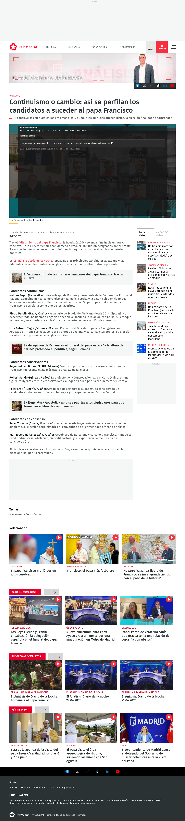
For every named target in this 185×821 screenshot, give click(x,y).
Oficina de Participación (21, 803)
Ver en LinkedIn (108, 771)
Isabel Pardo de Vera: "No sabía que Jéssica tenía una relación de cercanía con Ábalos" (146, 610)
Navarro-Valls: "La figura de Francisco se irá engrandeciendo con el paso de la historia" (149, 549)
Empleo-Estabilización (117, 800)
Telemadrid (25, 787)
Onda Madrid (99, 47)
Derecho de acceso (95, 800)
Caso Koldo (129, 628)
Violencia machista (159, 242)
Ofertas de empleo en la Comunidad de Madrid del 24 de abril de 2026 (141, 348)
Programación (128, 47)
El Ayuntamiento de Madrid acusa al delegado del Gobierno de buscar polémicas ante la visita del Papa (146, 728)
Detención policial (159, 322)
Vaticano (14, 96)
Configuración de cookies (82, 803)
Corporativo (18, 795)
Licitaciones (136, 800)
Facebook (137, 85)
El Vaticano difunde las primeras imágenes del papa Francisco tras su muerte (17, 278)
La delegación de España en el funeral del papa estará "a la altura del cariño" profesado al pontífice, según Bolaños (17, 349)
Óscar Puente (74, 628)
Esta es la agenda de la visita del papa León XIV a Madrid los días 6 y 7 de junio (35, 728)
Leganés (153, 303)
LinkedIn (165, 86)
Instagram (151, 86)
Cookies (64, 803)
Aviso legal (52, 803)
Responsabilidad (34, 800)
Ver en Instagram (87, 771)
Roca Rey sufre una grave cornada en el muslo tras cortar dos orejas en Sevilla (141, 287)
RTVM (13, 782)
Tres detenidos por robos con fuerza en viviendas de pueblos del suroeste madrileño (141, 325)
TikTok (158, 85)
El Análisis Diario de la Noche (32, 260)
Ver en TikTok (97, 772)
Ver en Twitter (77, 772)
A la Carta (74, 47)
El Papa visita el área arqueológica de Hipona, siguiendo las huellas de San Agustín (91, 728)
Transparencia (52, 800)
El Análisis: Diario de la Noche (29, 692)
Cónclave (37, 515)
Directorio (66, 800)
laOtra (51, 787)
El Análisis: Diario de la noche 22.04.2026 (91, 675)
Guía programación (65, 787)
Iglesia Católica (23, 515)
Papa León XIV (19, 745)
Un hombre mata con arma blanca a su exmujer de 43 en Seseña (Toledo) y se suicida (141, 245)
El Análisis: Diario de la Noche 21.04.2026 (146, 675)
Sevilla (152, 284)
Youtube (172, 86)
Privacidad (40, 803)
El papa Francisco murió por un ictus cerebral (36, 549)
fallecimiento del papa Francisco (40, 242)
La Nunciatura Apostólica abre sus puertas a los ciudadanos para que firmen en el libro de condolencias (17, 406)
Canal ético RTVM (152, 800)
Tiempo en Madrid (158, 265)
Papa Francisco (76, 566)
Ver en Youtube (118, 771)
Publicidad (78, 800)
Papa (11, 515)
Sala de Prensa (16, 800)
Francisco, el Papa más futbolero (92, 549)
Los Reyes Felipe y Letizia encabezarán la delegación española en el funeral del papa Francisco (35, 610)
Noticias (51, 47)
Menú (173, 47)
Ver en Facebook (67, 772)
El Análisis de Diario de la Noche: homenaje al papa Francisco (35, 675)
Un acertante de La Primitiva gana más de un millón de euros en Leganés (141, 306)
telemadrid (19, 815)
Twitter (144, 85)
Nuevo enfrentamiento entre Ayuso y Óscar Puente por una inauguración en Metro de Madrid (91, 610)
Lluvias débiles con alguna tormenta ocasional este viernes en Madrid (141, 268)
